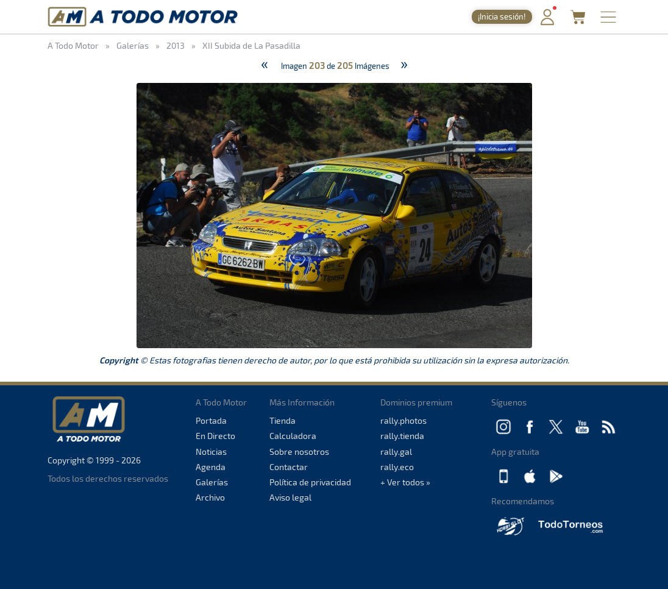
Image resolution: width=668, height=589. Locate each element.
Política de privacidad (310, 482)
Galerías (212, 482)
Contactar (288, 467)
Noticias (211, 451)
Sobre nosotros (299, 451)
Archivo (210, 497)
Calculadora (292, 435)
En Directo (215, 435)
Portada (211, 420)
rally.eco (397, 467)
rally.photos (403, 420)
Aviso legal (290, 497)
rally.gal (396, 451)
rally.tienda (402, 435)
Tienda (282, 420)
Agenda (211, 467)
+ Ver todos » (405, 482)
